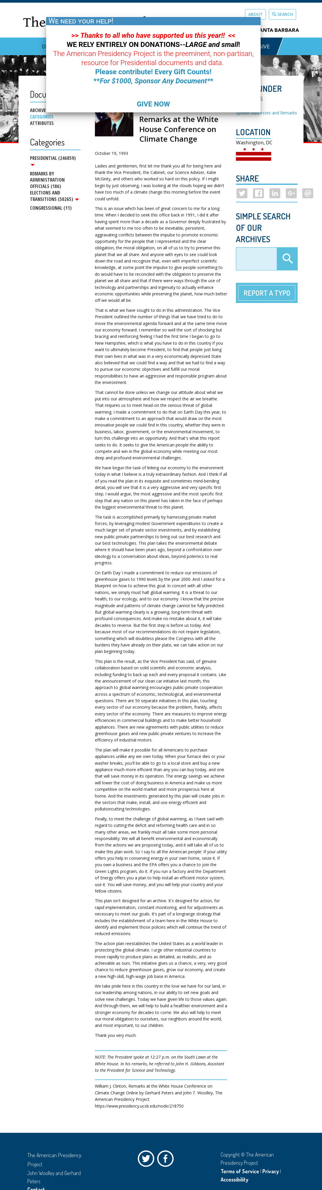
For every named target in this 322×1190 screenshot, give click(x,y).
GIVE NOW (153, 104)
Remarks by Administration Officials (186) (47, 180)
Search (282, 14)
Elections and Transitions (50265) (54, 196)
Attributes (42, 123)
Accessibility (234, 1179)
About (255, 14)
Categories (41, 117)
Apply (287, 259)
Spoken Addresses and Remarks (266, 113)
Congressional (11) (51, 208)
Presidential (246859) (53, 160)
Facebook (167, 1160)
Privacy (270, 1171)
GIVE (264, 46)
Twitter (147, 1160)
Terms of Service (240, 1171)
